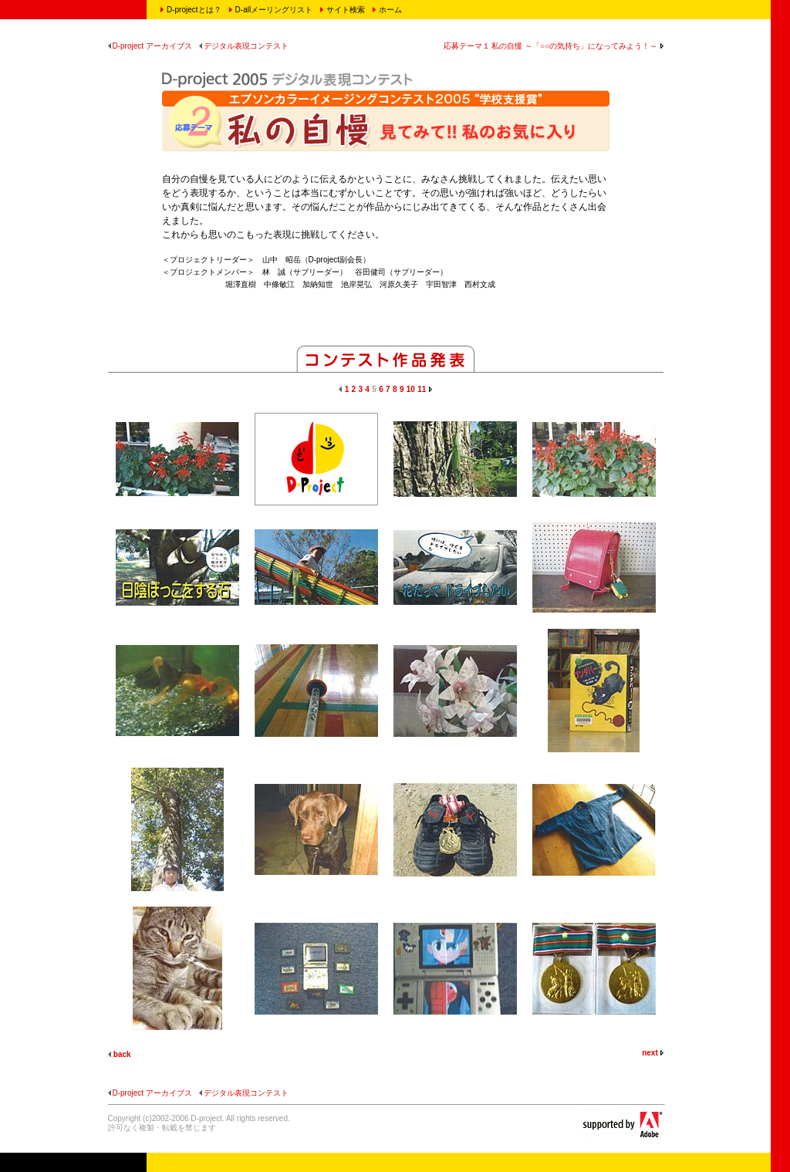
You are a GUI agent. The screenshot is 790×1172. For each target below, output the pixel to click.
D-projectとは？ (194, 9)
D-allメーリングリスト (274, 9)
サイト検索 (345, 9)
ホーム (390, 9)
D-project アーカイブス (150, 46)
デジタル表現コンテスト (244, 46)
